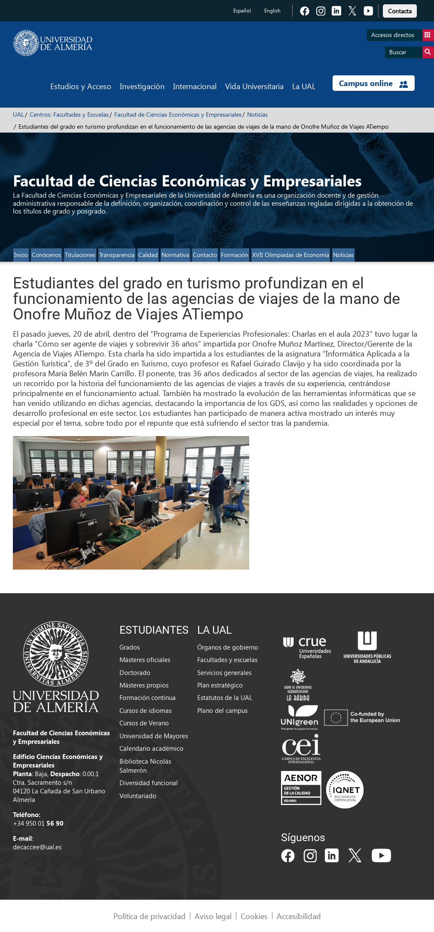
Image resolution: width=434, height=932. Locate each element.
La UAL (303, 86)
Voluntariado (137, 795)
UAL (18, 114)
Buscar (411, 52)
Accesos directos (402, 35)
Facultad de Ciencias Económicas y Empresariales (177, 114)
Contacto (205, 255)
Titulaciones (80, 255)
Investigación (142, 86)
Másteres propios (143, 685)
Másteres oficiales (144, 659)
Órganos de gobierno (227, 647)
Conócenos (46, 255)
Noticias (257, 114)
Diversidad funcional (148, 782)
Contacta (400, 11)
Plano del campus (222, 710)
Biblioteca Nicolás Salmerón (145, 765)
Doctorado (134, 672)
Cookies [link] (254, 915)
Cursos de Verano (144, 722)
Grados (129, 647)
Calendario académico (151, 748)
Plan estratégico (220, 685)
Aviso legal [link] (213, 915)
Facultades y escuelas (227, 659)
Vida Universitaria (254, 86)
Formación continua (147, 697)
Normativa (175, 255)
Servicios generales (224, 672)
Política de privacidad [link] (149, 915)
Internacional (195, 86)
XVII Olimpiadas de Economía (290, 255)
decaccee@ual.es (37, 846)
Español (242, 10)
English (272, 10)
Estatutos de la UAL (224, 697)
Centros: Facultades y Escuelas (69, 114)
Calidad (148, 255)
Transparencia (116, 255)
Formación (234, 255)
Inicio (21, 255)
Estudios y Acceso (80, 86)
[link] (400, 9)
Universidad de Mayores (153, 735)
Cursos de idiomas (145, 710)
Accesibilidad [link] (299, 915)
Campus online (373, 83)
